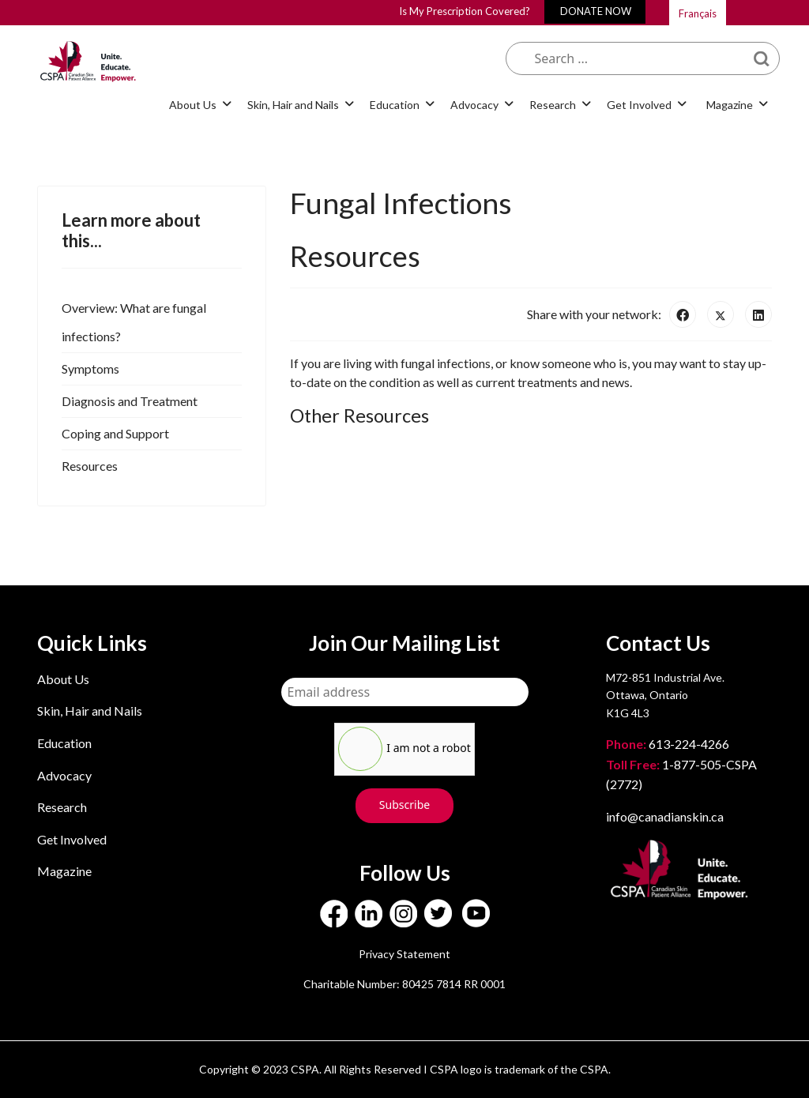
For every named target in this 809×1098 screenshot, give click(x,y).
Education (395, 104)
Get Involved (639, 104)
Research (552, 104)
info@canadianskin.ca (665, 816)
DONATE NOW (595, 11)
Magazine (729, 104)
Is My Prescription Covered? (464, 11)
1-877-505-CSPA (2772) (681, 774)
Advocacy (474, 104)
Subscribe (404, 804)
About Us (192, 104)
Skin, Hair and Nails (293, 104)
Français (698, 13)
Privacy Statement (404, 954)
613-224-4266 (669, 743)
